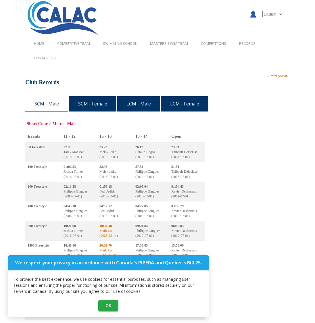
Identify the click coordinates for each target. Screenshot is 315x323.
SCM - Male (46, 104)
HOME (39, 43)
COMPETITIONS (213, 43)
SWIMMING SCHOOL (120, 43)
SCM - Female (92, 104)
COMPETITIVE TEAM (73, 43)
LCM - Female (184, 104)
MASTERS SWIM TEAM (169, 43)
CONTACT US (45, 58)
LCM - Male (138, 104)
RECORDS (247, 43)
